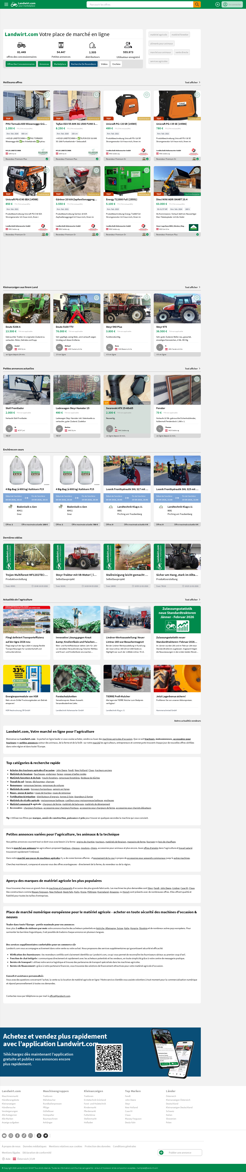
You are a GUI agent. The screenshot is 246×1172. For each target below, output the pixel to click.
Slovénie (143, 928)
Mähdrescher (49, 1099)
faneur (60, 773)
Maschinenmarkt (10, 1096)
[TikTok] (24, 1135)
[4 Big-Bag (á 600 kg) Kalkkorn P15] (26, 491)
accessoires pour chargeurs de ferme (97, 807)
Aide (6, 1159)
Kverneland (103, 891)
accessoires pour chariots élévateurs (133, 807)
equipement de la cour (104, 857)
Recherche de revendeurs (83, 64)
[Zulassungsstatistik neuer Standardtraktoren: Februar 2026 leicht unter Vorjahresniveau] (177, 633)
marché (96, 742)
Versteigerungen (10, 1111)
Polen (168, 1122)
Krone (83, 891)
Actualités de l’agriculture (17, 599)
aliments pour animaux (161, 43)
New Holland (81, 770)
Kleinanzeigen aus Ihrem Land (20, 287)
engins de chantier (85, 841)
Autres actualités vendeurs (187, 720)
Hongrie (134, 928)
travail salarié (185, 847)
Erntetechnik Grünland (95, 1099)
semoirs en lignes (61, 789)
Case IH (184, 888)
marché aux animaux (160, 52)
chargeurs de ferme (52, 804)
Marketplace (60, 64)
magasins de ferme (136, 841)
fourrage (151, 841)
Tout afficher (193, 82)
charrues (50, 781)
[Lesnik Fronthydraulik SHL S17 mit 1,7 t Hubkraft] (127, 491)
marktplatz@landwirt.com (147, 1168)
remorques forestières (69, 777)
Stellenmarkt (90, 1118)
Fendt (71, 770)
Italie (126, 928)
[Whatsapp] (30, 1135)
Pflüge (46, 1107)
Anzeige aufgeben (10, 1122)
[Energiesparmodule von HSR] (26, 690)
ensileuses (109, 800)
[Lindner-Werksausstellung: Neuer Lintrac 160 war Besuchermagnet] (127, 633)
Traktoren (47, 1096)
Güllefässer (48, 1111)
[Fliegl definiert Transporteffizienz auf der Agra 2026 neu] (26, 633)
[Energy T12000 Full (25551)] (127, 201)
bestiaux (66, 847)
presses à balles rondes (75, 773)
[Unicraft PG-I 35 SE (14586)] (177, 126)
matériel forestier (180, 34)
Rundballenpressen (52, 1103)
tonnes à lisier (66, 796)
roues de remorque (62, 792)
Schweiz (170, 1111)
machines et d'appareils (60, 888)
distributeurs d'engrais (48, 796)
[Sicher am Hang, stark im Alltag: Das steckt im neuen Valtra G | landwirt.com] (177, 566)
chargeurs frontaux (33, 807)
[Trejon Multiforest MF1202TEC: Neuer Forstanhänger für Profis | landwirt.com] (26, 566)
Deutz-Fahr (130, 1122)
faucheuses (39, 773)
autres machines (182, 857)
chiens (94, 847)
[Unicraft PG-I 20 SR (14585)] (127, 126)
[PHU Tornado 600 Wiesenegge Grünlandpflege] (26, 126)
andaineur (51, 773)
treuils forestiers (50, 777)
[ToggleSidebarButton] (6, 4)
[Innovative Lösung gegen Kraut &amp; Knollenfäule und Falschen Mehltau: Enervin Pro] (76, 633)
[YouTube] (4, 1135)
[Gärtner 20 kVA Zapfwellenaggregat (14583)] (76, 201)
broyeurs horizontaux (41, 789)
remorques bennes (32, 785)
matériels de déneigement (97, 804)
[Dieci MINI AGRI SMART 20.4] (177, 201)
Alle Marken (7, 1118)
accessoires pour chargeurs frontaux (61, 807)
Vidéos (104, 64)
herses (28, 781)
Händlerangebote (10, 1099)
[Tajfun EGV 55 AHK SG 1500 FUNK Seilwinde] (76, 126)
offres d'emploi (151, 847)
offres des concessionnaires (21, 64)
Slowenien (171, 1118)
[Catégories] (39, 1135)
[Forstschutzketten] (76, 690)
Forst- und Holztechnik (95, 1103)
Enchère (116, 64)
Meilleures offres (12, 82)
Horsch (126, 891)
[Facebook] (17, 1135)
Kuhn (76, 891)
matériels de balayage (73, 804)
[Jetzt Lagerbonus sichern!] (177, 690)
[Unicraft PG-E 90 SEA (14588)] (26, 201)
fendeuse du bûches (90, 777)
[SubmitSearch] (197, 4)
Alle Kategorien (9, 1114)
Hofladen (88, 1122)
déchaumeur (39, 781)
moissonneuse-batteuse (52, 800)
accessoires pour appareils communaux (146, 857)
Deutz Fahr (68, 891)
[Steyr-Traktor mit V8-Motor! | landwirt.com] (76, 566)
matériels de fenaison (115, 841)
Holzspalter (48, 1114)
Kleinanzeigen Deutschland (179, 1107)
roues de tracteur (43, 792)
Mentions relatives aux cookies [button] (65, 1146)
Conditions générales (124, 1146)
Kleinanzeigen (9, 1103)
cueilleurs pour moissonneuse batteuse (84, 800)
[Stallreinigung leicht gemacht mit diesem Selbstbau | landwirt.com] (127, 566)
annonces (44, 64)
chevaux (76, 847)
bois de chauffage (167, 841)
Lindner (175, 888)
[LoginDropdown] (232, 4)
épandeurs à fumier (83, 796)
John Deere (61, 770)
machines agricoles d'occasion (117, 738)
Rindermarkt (90, 1107)
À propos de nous (11, 1146)
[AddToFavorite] (46, 95)
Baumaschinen (50, 1118)
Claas (91, 770)
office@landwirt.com (59, 995)
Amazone (114, 891)
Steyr (150, 888)
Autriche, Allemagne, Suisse (109, 928)
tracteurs (100, 841)
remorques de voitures (53, 785)
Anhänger (47, 1122)
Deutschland (172, 1103)
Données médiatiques (34, 1146)
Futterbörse (89, 1114)
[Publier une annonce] (217, 4)
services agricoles (158, 61)
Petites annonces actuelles (18, 368)
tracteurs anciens (103, 770)
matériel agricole (158, 34)
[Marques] (45, 1135)
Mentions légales (11, 1152)
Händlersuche (8, 1107)
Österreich (171, 1096)
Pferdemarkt (90, 1111)
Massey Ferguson (40, 891)
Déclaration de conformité (37, 1152)
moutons (85, 847)
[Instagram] (10, 1135)
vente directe (182, 52)
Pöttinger (91, 891)
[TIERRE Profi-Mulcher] (127, 690)
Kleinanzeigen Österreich (178, 1099)
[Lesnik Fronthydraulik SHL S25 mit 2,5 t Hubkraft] (177, 491)
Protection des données (97, 1146)
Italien (169, 1114)
